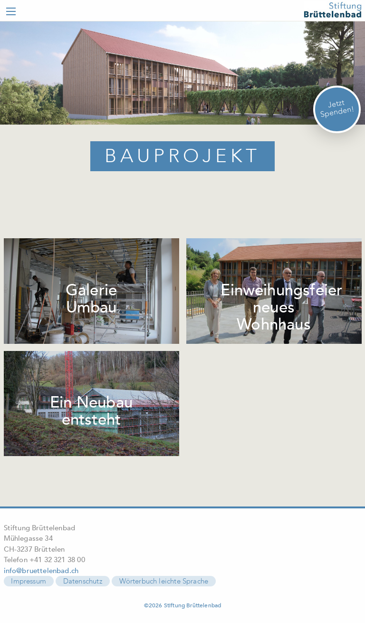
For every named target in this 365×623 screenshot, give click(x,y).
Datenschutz (82, 581)
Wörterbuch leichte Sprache (164, 581)
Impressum (28, 581)
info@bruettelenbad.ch (41, 570)
